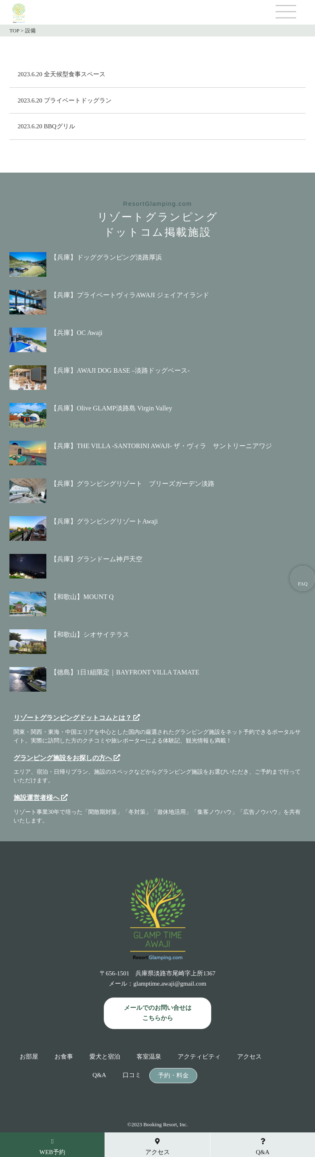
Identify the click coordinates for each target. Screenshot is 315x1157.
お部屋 (29, 1057)
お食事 (64, 1057)
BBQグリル (59, 126)
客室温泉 (149, 1057)
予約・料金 (173, 1076)
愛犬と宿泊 (104, 1057)
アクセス (249, 1057)
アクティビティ (199, 1057)
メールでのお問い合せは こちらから (158, 1013)
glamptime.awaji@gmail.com (169, 983)
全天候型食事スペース (74, 74)
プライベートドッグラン (78, 100)
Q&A (99, 1075)
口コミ (132, 1075)
